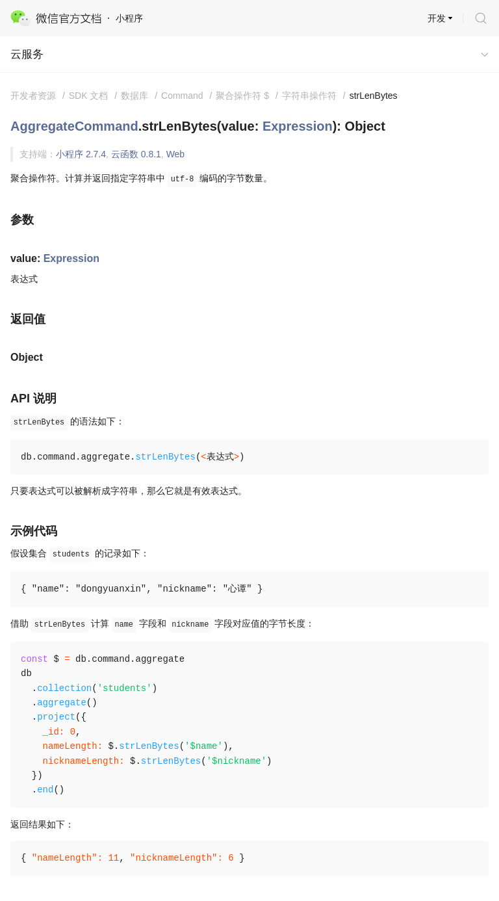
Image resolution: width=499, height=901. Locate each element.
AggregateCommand (74, 126)
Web (175, 154)
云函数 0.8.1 (136, 154)
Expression (297, 126)
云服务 (27, 54)
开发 (437, 18)
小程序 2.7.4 (81, 154)
